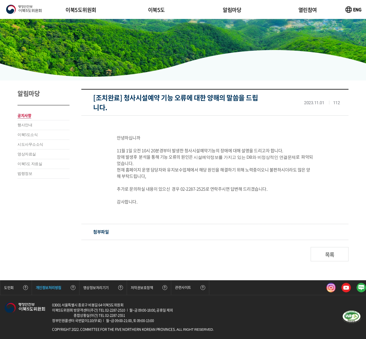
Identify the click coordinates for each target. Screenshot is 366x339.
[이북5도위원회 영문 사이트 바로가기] (353, 9)
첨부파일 (101, 232)
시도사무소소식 (30, 144)
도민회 (16, 287)
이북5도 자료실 (29, 164)
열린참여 (307, 10)
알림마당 (232, 10)
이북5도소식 (27, 135)
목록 (329, 254)
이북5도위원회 (80, 10)
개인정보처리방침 (55, 287)
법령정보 (24, 174)
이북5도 (156, 10)
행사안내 (24, 125)
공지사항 (24, 115)
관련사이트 (190, 287)
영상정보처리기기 (103, 287)
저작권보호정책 (149, 287)
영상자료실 (26, 154)
